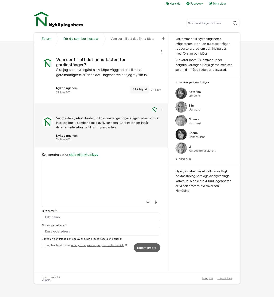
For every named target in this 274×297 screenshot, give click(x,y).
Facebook (194, 3)
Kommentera (147, 248)
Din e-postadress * (54, 225)
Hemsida (173, 3)
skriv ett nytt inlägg (83, 154)
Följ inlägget (140, 89)
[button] (147, 202)
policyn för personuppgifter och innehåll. (97, 245)
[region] (101, 74)
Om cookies (224, 278)
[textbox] (101, 179)
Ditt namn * (49, 211)
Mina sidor (217, 3)
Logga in (207, 278)
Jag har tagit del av (86, 245)
